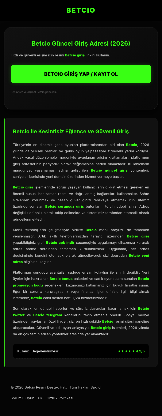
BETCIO (81, 10)
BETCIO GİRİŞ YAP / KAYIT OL (81, 74)
